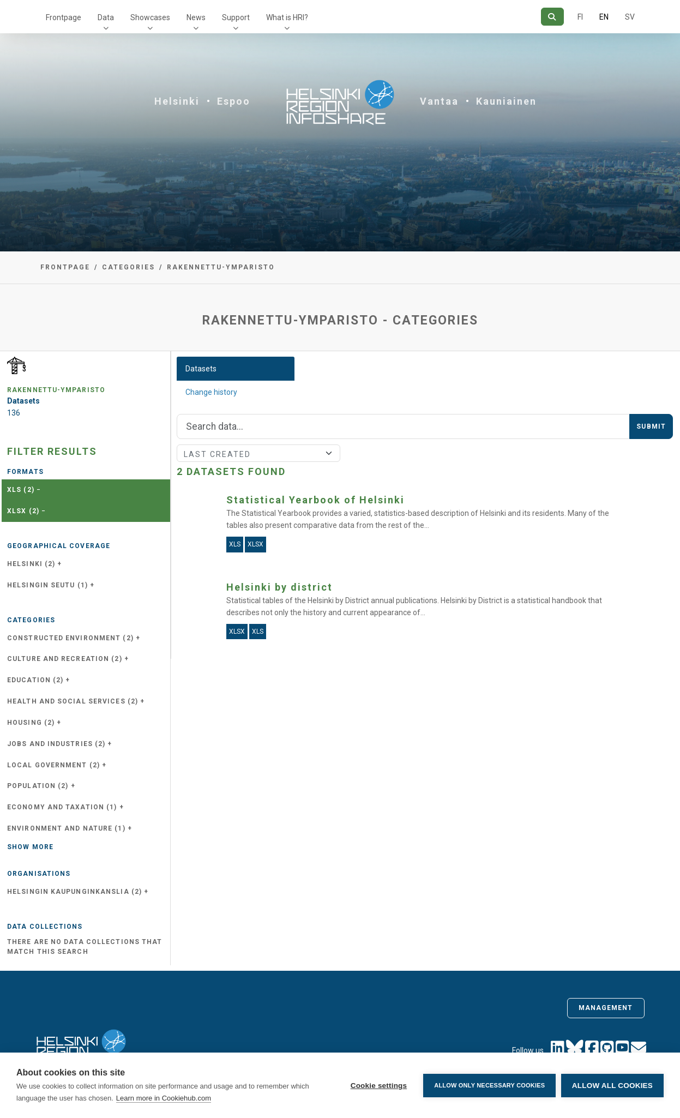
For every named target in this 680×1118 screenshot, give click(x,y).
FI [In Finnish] (580, 17)
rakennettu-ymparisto (221, 267)
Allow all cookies (612, 1085)
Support (236, 17)
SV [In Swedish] (630, 17)
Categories (128, 267)
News (196, 17)
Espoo (233, 101)
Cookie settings (378, 1085)
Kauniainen (506, 101)
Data (106, 17)
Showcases (150, 17)
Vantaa (439, 101)
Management (606, 1008)
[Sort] (258, 453)
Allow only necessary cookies (489, 1085)
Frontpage (63, 17)
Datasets (200, 368)
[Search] (552, 17)
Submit (651, 426)
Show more (30, 847)
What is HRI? (287, 17)
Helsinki (177, 101)
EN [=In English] (604, 17)
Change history (211, 392)
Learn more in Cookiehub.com (163, 1098)
